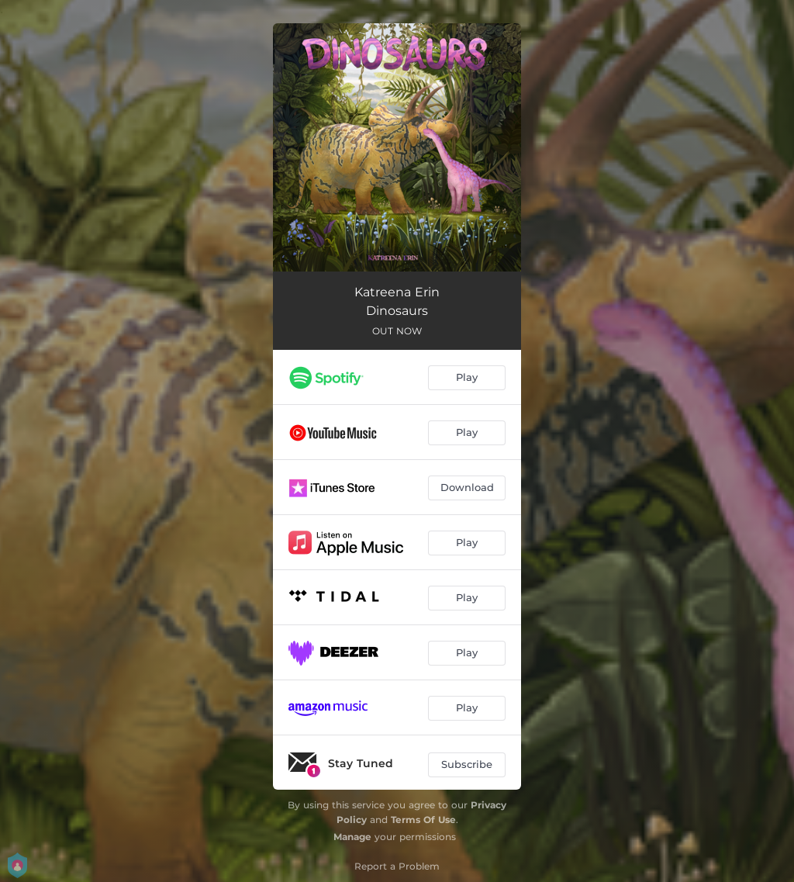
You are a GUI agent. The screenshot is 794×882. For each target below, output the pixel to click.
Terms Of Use (423, 819)
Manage (352, 836)
